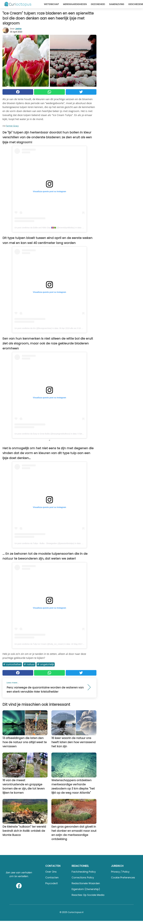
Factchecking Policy (84, 871)
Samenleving (116, 4)
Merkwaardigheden (75, 4)
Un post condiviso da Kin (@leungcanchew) (33, 328)
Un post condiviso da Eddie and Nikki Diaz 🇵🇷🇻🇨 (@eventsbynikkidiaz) (44, 227)
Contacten (52, 877)
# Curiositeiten (12, 664)
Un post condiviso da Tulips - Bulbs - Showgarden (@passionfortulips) (44, 543)
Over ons (51, 871)
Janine (18, 28)
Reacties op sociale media (88, 895)
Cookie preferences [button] (123, 877)
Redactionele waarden (86, 883)
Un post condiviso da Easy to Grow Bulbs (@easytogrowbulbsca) (42, 434)
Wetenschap (51, 4)
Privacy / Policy (120, 871)
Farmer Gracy (12, 125)
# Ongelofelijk (45, 664)
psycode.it (51, 883)
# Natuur (29, 664)
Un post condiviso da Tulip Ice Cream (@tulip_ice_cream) (39, 644)
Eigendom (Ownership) (86, 889)
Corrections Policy (83, 877)
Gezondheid (98, 4)
